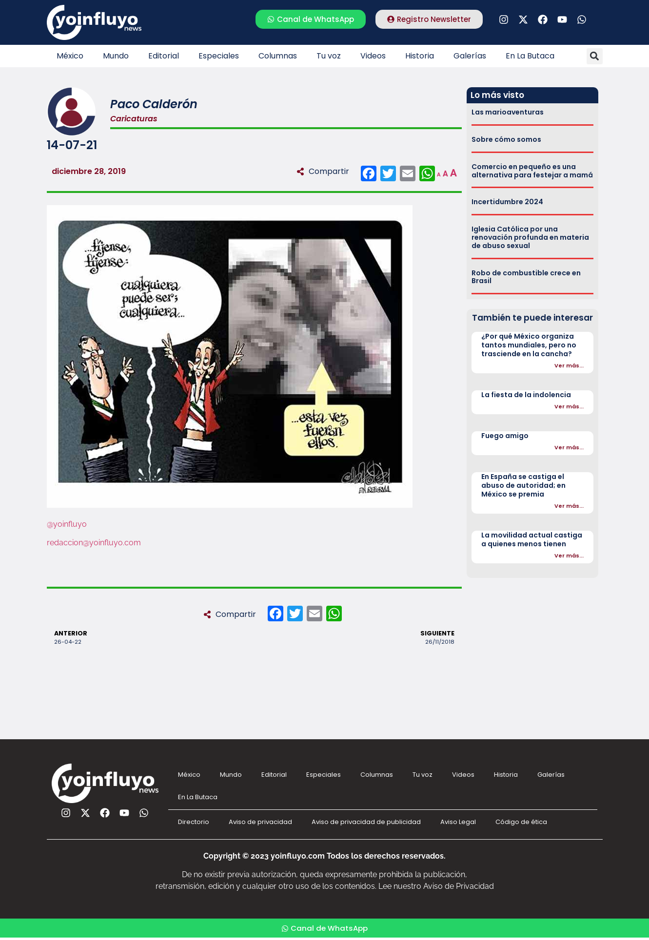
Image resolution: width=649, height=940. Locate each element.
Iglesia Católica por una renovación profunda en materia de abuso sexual (530, 237)
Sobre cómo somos (506, 139)
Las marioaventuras (508, 112)
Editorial (163, 55)
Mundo (116, 55)
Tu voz (328, 55)
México (70, 55)
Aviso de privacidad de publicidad (366, 821)
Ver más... (569, 365)
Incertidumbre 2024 (507, 202)
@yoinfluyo (67, 524)
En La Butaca (530, 55)
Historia (419, 55)
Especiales (218, 55)
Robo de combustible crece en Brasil (526, 277)
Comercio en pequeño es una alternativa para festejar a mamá (532, 171)
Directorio (193, 821)
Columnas (277, 55)
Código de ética (521, 821)
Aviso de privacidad (260, 821)
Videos (373, 55)
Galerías (469, 55)
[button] (595, 56)
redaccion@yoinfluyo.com (94, 542)
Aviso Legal (458, 821)
